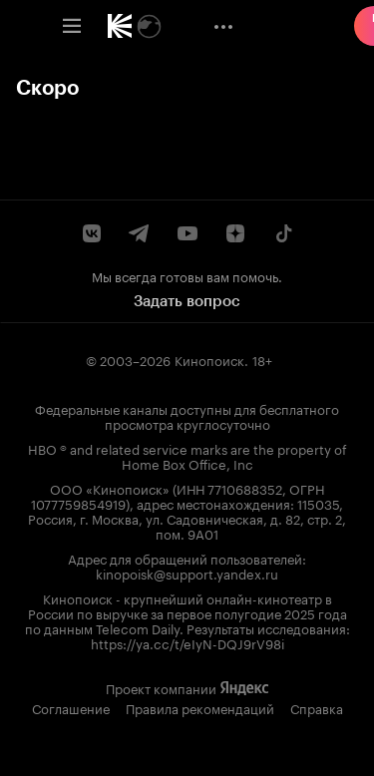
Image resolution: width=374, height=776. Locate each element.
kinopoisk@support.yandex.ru (187, 572)
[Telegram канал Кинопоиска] (140, 233)
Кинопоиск (209, 359)
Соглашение (71, 707)
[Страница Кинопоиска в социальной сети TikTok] (283, 233)
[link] (120, 26)
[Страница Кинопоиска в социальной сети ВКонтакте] (92, 233)
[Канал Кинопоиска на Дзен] (235, 233)
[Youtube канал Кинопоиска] (187, 233)
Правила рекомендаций (200, 707)
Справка (316, 707)
